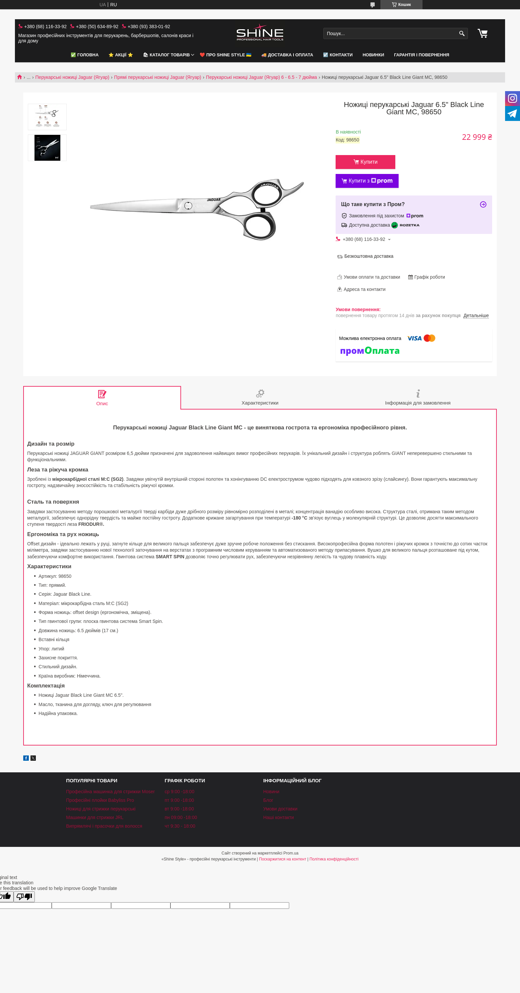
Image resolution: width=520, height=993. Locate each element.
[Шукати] (462, 33)
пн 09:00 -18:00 (180, 817)
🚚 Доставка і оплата (287, 54)
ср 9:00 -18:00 (179, 791)
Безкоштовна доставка (368, 256)
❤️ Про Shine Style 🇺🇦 (225, 54)
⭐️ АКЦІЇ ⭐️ (120, 54)
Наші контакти (278, 817)
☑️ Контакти (338, 54)
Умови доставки (280, 808)
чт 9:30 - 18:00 (179, 826)
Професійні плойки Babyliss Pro (100, 800)
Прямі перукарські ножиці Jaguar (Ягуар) (157, 77)
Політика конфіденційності (333, 859)
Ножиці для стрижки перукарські (101, 808)
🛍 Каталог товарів (166, 54)
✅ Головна (84, 54)
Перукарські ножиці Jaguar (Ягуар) (72, 77)
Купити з (371, 181)
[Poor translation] (24, 896)
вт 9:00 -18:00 (179, 808)
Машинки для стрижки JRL (94, 817)
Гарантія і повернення (421, 54)
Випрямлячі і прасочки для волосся (104, 826)
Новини (271, 791)
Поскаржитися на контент (282, 859)
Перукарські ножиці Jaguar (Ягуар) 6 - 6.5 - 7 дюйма (261, 77)
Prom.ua (291, 853)
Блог (268, 800)
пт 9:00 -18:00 (179, 800)
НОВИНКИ (373, 54)
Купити (368, 162)
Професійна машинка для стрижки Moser (110, 791)
